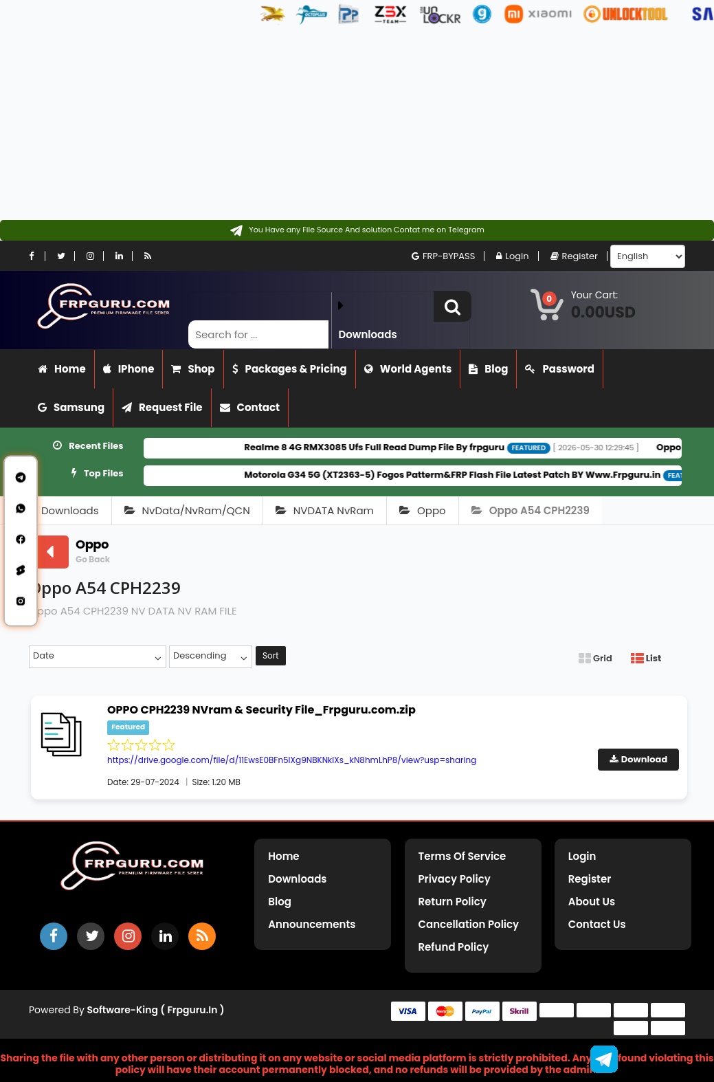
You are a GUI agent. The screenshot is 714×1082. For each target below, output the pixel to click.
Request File (162, 407)
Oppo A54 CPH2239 (530, 510)
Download (639, 759)
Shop (192, 369)
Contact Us (597, 924)
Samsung (71, 407)
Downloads (70, 510)
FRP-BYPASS (443, 256)
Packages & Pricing (289, 369)
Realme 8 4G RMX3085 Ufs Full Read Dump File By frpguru (391, 447)
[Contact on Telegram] (357, 230)
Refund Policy (454, 947)
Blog (488, 369)
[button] (452, 306)
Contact (250, 407)
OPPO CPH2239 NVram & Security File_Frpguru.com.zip (261, 710)
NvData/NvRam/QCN (187, 510)
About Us (591, 901)
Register (574, 256)
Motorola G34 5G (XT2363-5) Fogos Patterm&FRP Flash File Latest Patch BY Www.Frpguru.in (469, 474)
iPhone (129, 369)
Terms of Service (462, 856)
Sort (271, 655)
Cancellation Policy (469, 924)
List (646, 658)
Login (512, 256)
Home (62, 369)
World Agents (408, 369)
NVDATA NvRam (325, 510)
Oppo (422, 510)
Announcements (311, 924)
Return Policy (453, 901)
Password (559, 369)
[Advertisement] (352, 123)
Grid (595, 658)
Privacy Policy (455, 879)
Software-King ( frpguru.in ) (156, 1010)
